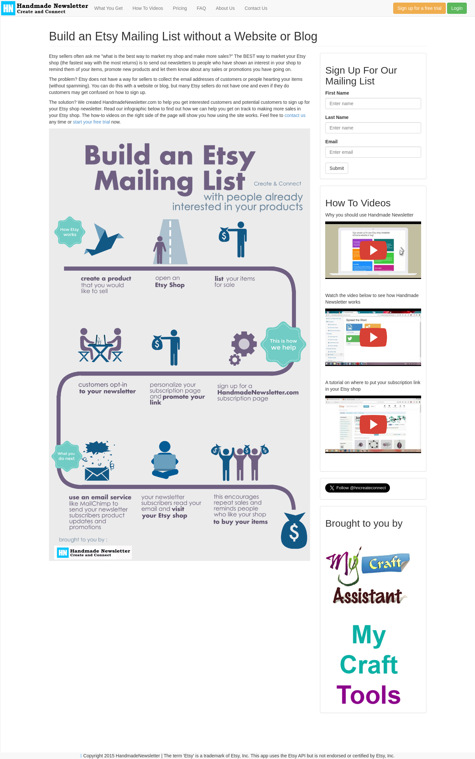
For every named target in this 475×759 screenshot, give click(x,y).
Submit (336, 168)
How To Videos (147, 8)
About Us (225, 8)
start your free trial (91, 122)
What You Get (108, 8)
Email (331, 141)
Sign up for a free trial (419, 8)
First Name (337, 93)
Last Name (337, 117)
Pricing (180, 8)
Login (457, 8)
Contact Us (256, 8)
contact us (294, 115)
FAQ (201, 8)
